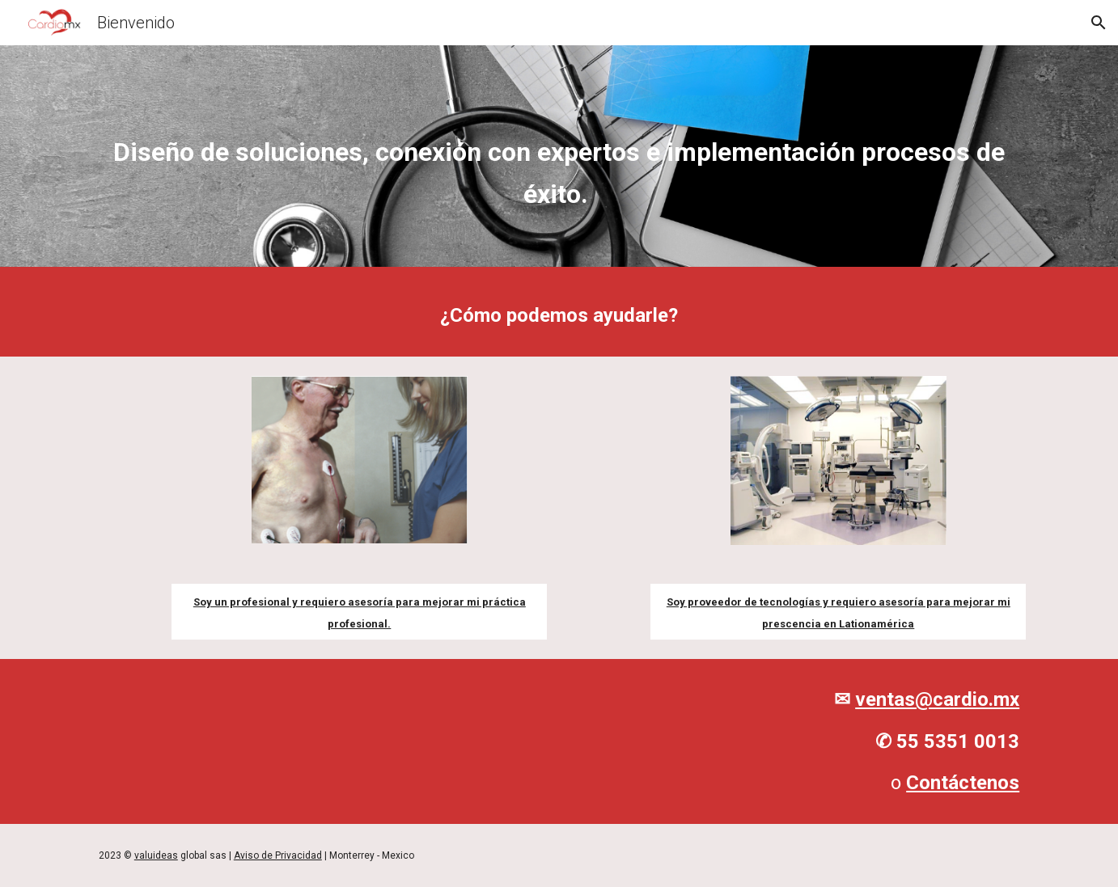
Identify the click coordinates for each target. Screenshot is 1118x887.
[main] (559, 160)
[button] (1098, 22)
